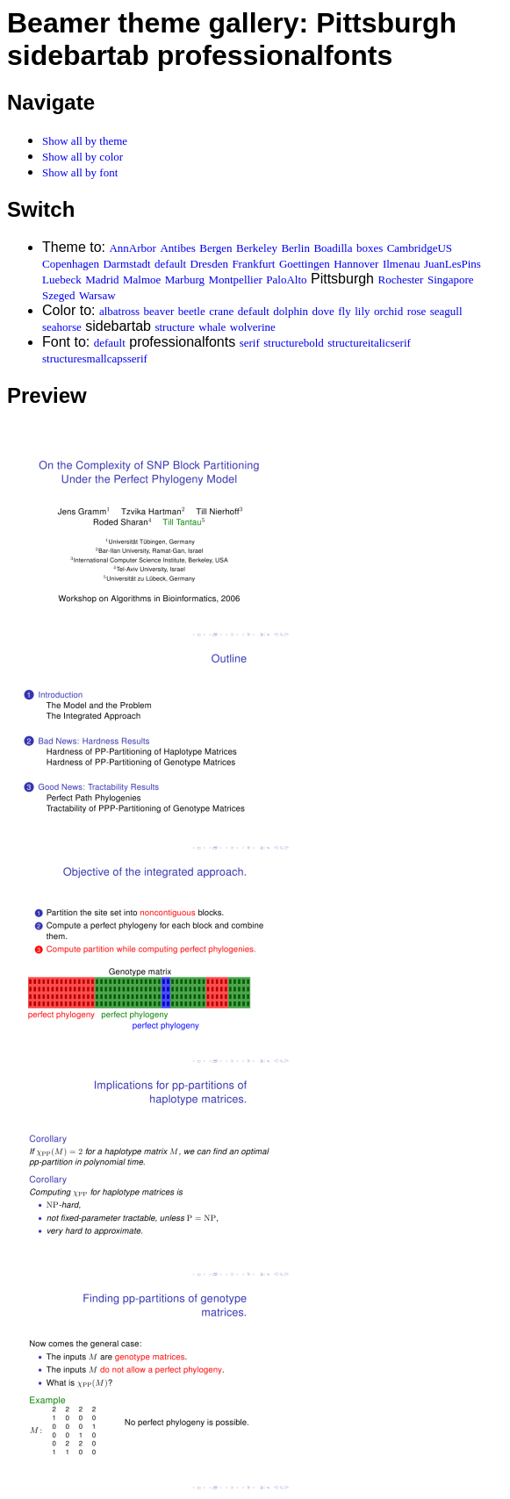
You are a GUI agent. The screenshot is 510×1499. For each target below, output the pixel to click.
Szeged (58, 295)
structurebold (293, 342)
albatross (119, 311)
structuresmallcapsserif (94, 358)
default (170, 263)
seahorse (62, 327)
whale (212, 327)
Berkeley (256, 248)
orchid (388, 311)
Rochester (400, 279)
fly (344, 311)
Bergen (215, 248)
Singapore (450, 279)
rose (417, 311)
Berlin (295, 248)
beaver (159, 311)
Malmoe (142, 279)
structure (174, 327)
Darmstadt (126, 263)
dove (323, 311)
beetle (191, 311)
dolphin (290, 311)
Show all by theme (84, 140)
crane (221, 311)
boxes (369, 248)
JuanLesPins (452, 263)
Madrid (102, 279)
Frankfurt (253, 263)
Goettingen (304, 263)
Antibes (177, 248)
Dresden (209, 263)
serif (250, 342)
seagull (446, 311)
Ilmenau (401, 263)
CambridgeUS (419, 248)
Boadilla (332, 248)
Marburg (185, 279)
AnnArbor (132, 248)
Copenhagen (70, 263)
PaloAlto (286, 279)
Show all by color (82, 156)
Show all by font (80, 172)
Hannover (356, 263)
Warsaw (97, 295)
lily (362, 311)
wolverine (253, 327)
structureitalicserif (369, 342)
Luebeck (62, 279)
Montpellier (235, 279)
